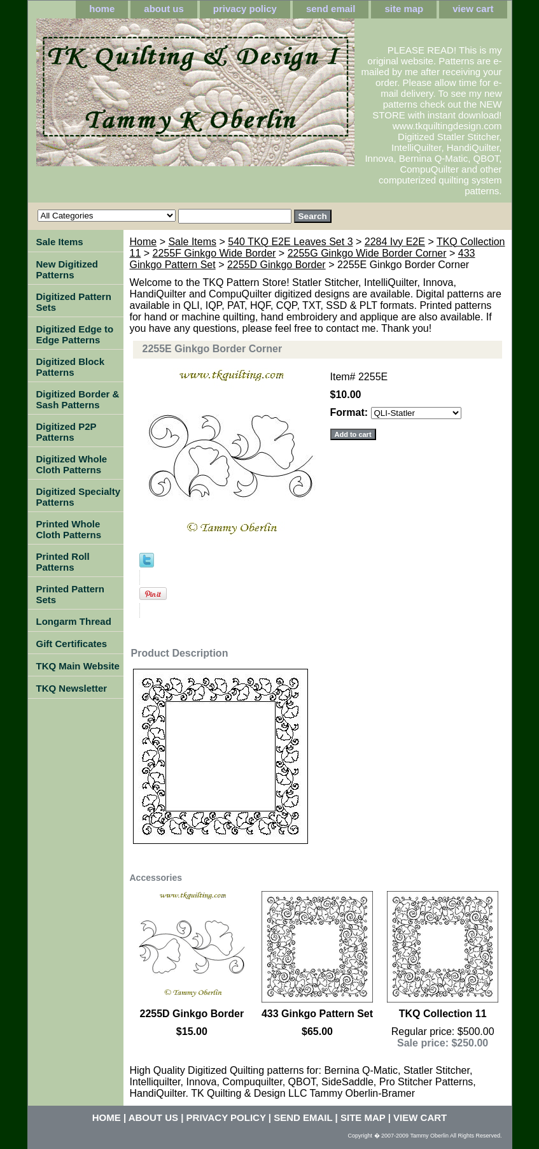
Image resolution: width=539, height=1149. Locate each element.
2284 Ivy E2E (395, 241)
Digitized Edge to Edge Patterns (75, 334)
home (102, 8)
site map (403, 8)
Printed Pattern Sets (70, 594)
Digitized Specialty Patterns (78, 497)
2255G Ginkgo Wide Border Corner (367, 253)
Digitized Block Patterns (70, 367)
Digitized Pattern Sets (73, 302)
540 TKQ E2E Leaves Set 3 (290, 241)
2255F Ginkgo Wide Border (214, 253)
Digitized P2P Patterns (66, 432)
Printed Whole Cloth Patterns (69, 529)
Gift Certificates (72, 643)
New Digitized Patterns (67, 269)
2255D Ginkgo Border (276, 264)
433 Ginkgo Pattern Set (317, 1013)
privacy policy (245, 8)
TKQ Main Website (78, 665)
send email (331, 8)
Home (143, 241)
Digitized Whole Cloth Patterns (72, 464)
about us (164, 8)
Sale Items (192, 241)
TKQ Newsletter (72, 688)
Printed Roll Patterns (63, 562)
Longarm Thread (73, 621)
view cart (472, 8)
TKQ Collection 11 (443, 1013)
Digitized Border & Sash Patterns (78, 399)
